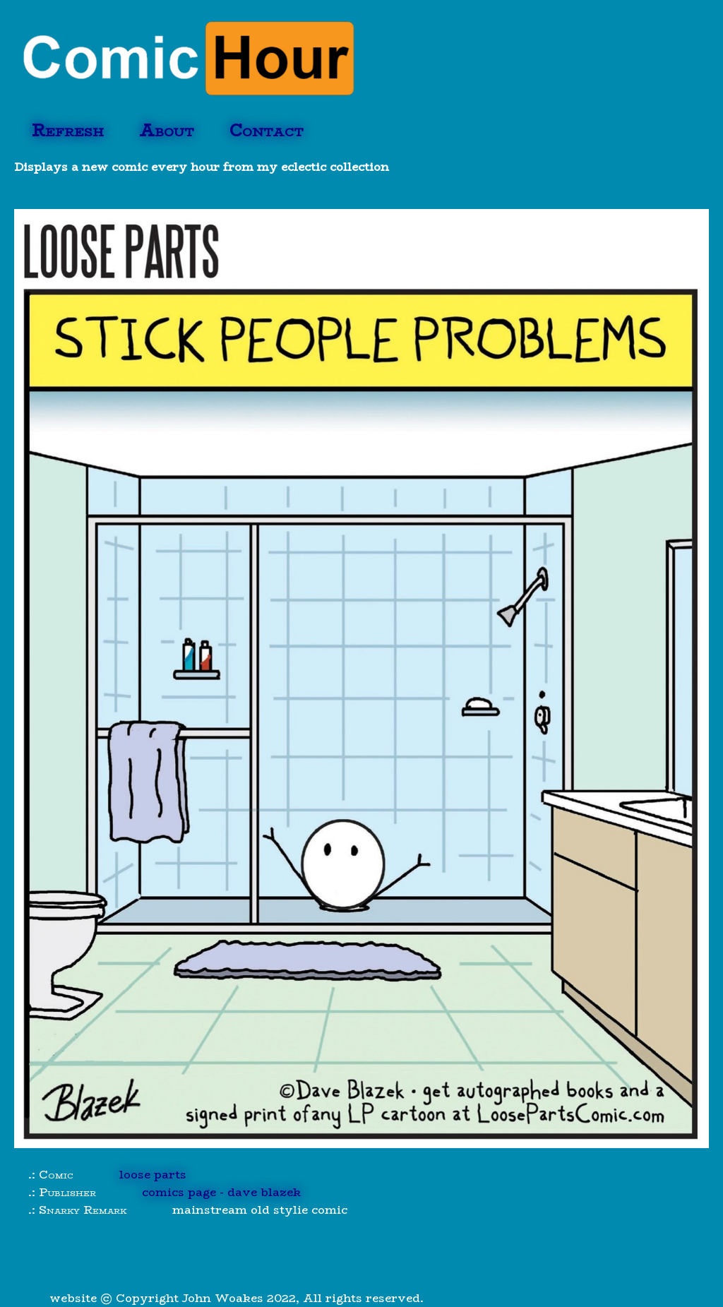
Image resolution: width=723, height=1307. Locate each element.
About (166, 130)
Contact (266, 130)
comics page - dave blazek (221, 1192)
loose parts (152, 1174)
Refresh (68, 130)
